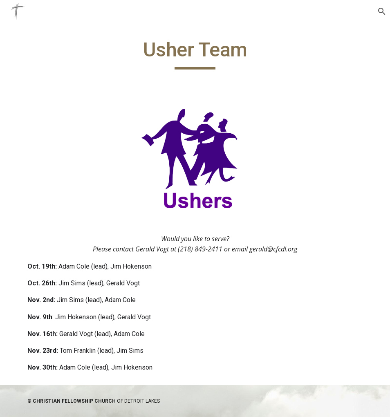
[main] (195, 53)
